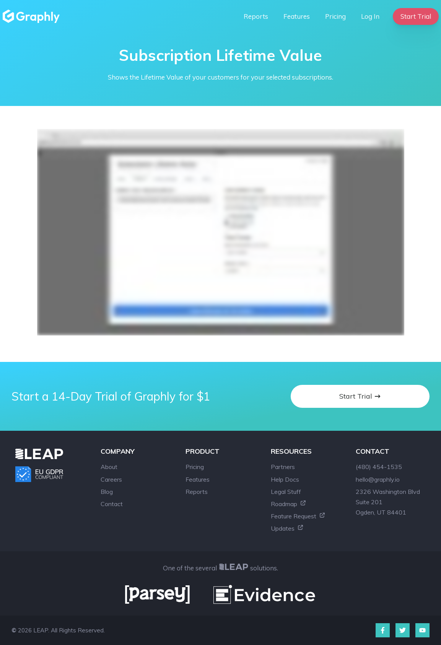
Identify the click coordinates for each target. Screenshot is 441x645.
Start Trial (415, 16)
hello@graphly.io (378, 479)
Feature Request (298, 516)
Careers (111, 479)
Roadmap (288, 504)
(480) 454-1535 (379, 467)
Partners (283, 467)
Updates (287, 528)
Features (296, 16)
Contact (112, 504)
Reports (256, 16)
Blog (107, 491)
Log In (370, 16)
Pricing (335, 16)
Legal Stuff (286, 491)
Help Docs (285, 479)
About (109, 467)
